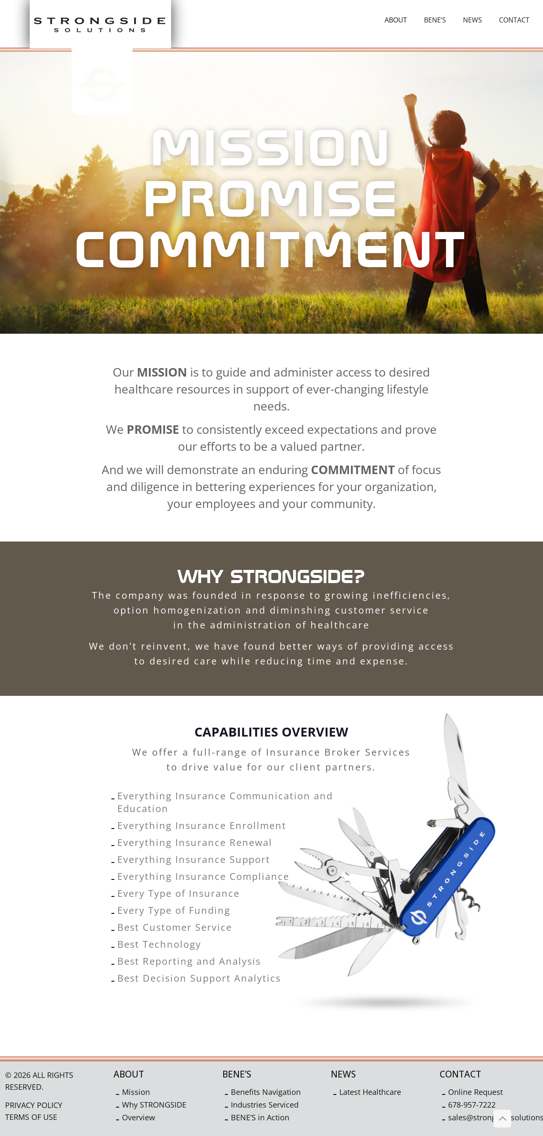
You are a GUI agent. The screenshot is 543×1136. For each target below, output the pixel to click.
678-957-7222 (472, 1105)
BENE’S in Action (260, 1117)
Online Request (475, 1092)
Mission (136, 1092)
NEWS (343, 1074)
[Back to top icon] (502, 1119)
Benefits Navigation (266, 1092)
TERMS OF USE (31, 1117)
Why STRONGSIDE (154, 1105)
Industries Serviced (265, 1105)
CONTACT (460, 1074)
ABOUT (129, 1074)
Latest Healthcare (370, 1092)
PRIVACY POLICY (33, 1105)
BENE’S (236, 1074)
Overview (138, 1117)
